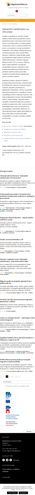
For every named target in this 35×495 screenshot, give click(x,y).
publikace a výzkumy (8, 233)
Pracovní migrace (11, 187)
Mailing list (16, 460)
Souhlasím (23, 493)
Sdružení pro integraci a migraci (14, 126)
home (4, 24)
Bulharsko (12, 209)
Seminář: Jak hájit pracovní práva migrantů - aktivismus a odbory (16, 300)
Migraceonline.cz (17, 4)
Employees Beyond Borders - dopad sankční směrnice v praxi (16, 219)
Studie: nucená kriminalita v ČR (11, 239)
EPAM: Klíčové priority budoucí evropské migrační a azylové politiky (15, 360)
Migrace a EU (20, 293)
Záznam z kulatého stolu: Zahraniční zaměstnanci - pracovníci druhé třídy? (14, 260)
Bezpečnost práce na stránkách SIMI (17, 386)
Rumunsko (6, 209)
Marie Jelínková (10, 231)
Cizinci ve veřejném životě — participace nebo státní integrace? (17, 319)
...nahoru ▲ (29, 431)
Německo (18, 209)
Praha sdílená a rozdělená (10, 469)
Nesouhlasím (12, 493)
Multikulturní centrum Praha (12, 132)
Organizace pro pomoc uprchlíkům (15, 129)
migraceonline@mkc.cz (14, 451)
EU (26, 293)
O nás (9, 24)
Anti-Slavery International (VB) (13, 135)
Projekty (14, 24)
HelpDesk (5, 471)
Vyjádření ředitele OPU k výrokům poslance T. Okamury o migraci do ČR (17, 339)
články (31, 293)
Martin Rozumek (10, 208)
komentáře (10, 211)
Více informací (20, 489)
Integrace (9, 329)
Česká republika (22, 187)
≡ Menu (17, 20)
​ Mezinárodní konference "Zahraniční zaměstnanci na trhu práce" (14, 177)
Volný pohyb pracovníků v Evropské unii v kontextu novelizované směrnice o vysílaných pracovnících (17, 196)
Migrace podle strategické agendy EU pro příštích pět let (16, 282)
